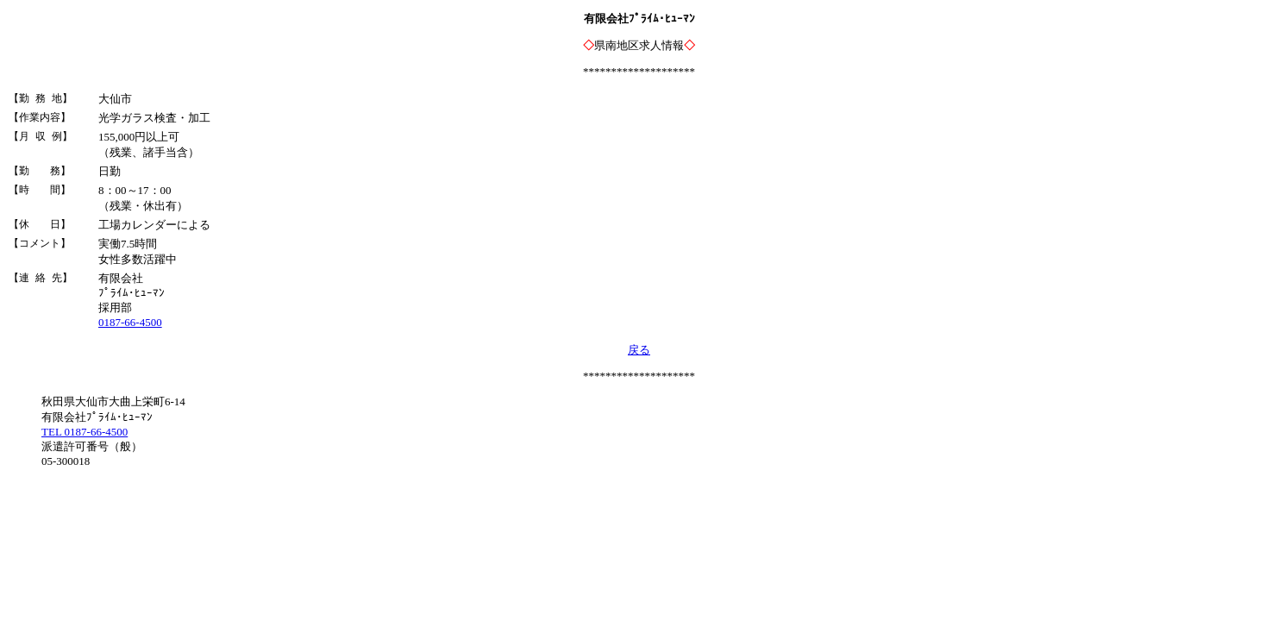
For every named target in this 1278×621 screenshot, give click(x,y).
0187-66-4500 (130, 322)
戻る (639, 349)
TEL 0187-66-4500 (84, 431)
